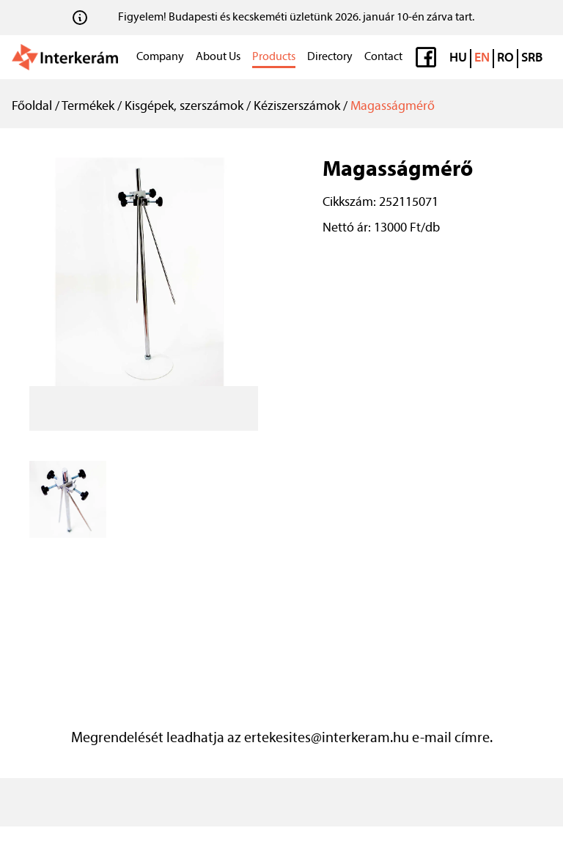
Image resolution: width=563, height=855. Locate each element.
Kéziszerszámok (297, 107)
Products (273, 57)
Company (160, 57)
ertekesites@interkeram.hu (326, 738)
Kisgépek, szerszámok (184, 107)
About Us (218, 57)
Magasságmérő (392, 107)
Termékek (88, 107)
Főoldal (32, 107)
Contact (383, 57)
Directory (330, 57)
